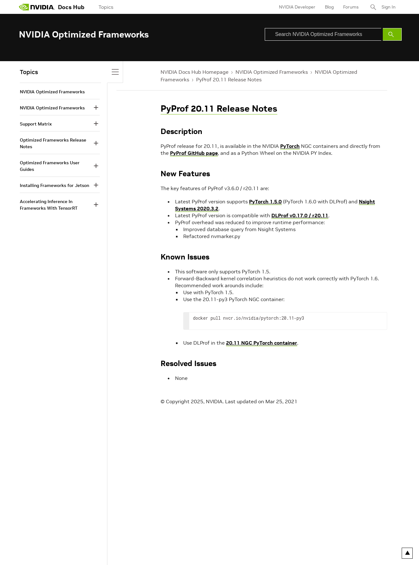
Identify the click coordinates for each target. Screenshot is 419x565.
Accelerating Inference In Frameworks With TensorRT (48, 205)
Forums (351, 7)
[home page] (37, 7)
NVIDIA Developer (297, 7)
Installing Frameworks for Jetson (54, 185)
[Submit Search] (392, 34)
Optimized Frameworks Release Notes (53, 143)
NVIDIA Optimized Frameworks (271, 72)
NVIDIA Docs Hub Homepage (195, 72)
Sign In (388, 7)
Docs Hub (71, 7)
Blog (329, 7)
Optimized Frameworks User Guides (50, 166)
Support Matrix (36, 124)
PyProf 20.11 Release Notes (229, 79)
